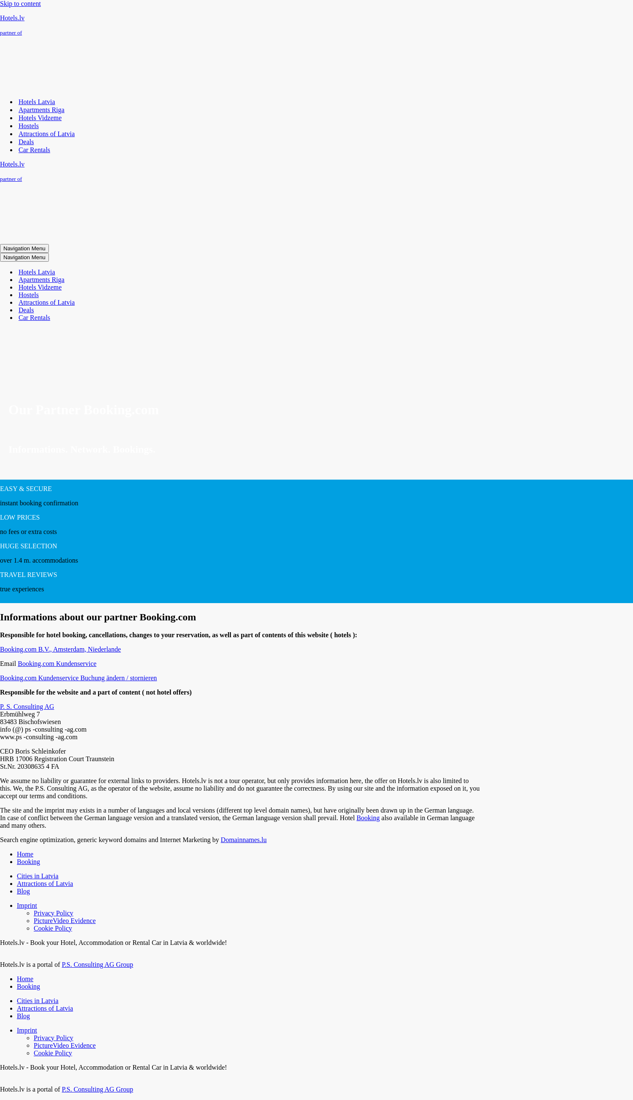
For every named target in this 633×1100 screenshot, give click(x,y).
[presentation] (63, 360)
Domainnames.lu (244, 839)
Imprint (27, 905)
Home (25, 854)
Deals (26, 141)
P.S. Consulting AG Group (97, 964)
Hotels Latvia (37, 101)
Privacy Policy (53, 913)
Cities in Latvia (38, 876)
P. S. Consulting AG (27, 706)
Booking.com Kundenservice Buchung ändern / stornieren (78, 677)
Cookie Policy (53, 928)
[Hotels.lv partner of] (316, 25)
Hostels (29, 125)
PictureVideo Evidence (65, 920)
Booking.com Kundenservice (57, 663)
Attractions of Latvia (47, 133)
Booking (368, 817)
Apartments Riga (41, 109)
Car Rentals (34, 149)
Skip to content (20, 3)
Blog (23, 891)
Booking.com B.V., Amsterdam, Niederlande (60, 649)
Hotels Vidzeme (40, 117)
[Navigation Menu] (24, 248)
